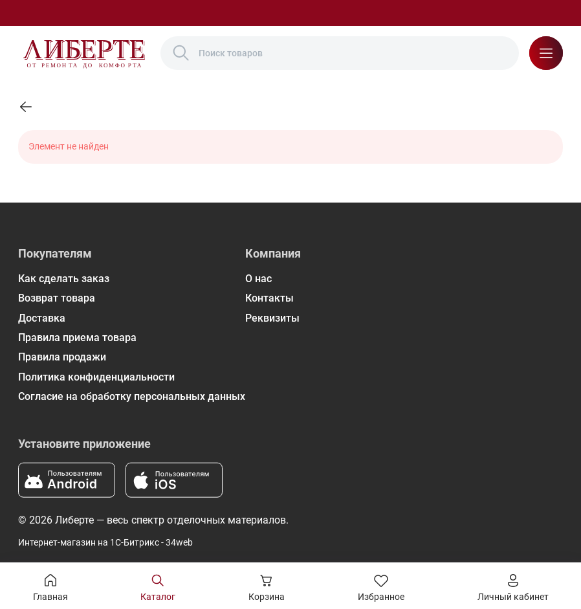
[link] (26, 107)
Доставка (41, 318)
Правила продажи (62, 357)
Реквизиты (272, 318)
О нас (258, 278)
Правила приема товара (77, 337)
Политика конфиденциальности (96, 377)
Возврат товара (56, 298)
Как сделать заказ (63, 278)
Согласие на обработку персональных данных (131, 396)
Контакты (269, 298)
